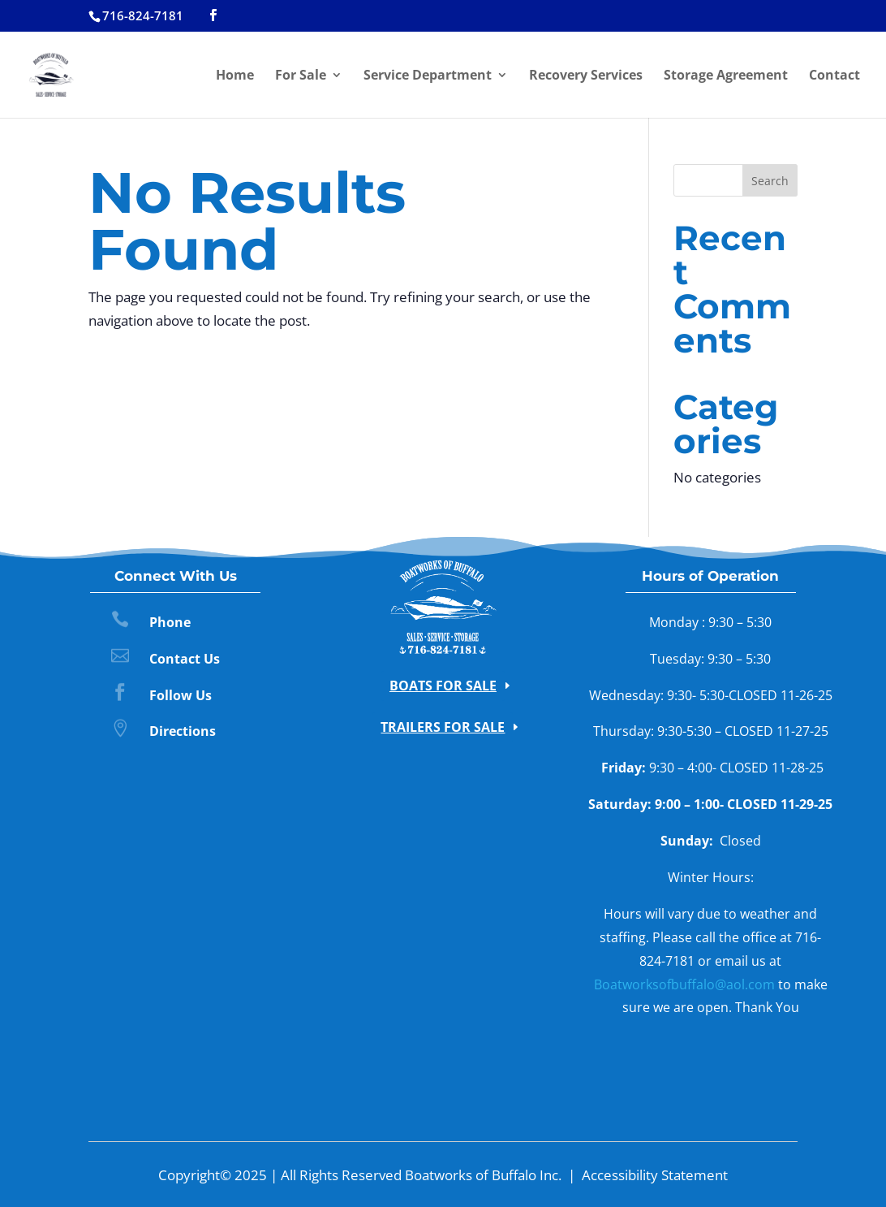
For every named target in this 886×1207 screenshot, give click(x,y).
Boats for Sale (443, 685)
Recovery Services (586, 76)
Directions (182, 731)
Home (235, 76)
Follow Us (180, 695)
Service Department (427, 76)
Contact (834, 76)
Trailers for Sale (443, 727)
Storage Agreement (726, 76)
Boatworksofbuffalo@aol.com (684, 984)
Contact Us (184, 659)
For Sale (300, 76)
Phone (170, 622)
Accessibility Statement (655, 1175)
